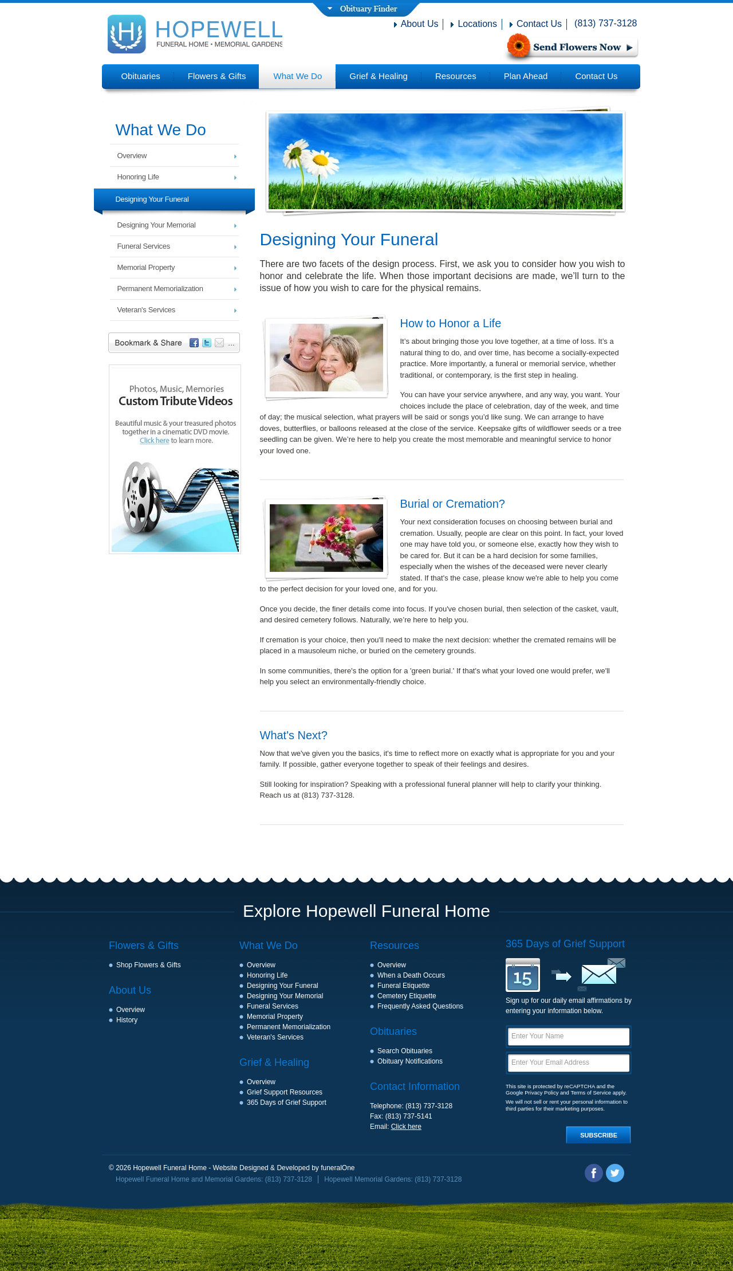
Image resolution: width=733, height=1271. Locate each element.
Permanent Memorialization (160, 288)
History (126, 1020)
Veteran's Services (146, 309)
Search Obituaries (404, 1051)
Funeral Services (143, 246)
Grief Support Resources (284, 1092)
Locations (477, 24)
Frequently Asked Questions (420, 1006)
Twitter (615, 1173)
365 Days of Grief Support (286, 1103)
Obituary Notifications (410, 1061)
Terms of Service (590, 1092)
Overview (132, 155)
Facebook (594, 1173)
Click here (406, 1127)
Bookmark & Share (176, 344)
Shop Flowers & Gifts (148, 965)
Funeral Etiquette (403, 986)
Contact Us (539, 24)
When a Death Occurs (411, 975)
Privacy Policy (541, 1092)
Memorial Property (146, 267)
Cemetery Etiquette (406, 996)
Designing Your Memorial (156, 225)
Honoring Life (138, 176)
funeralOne (337, 1168)
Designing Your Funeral (152, 199)
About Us (420, 24)
